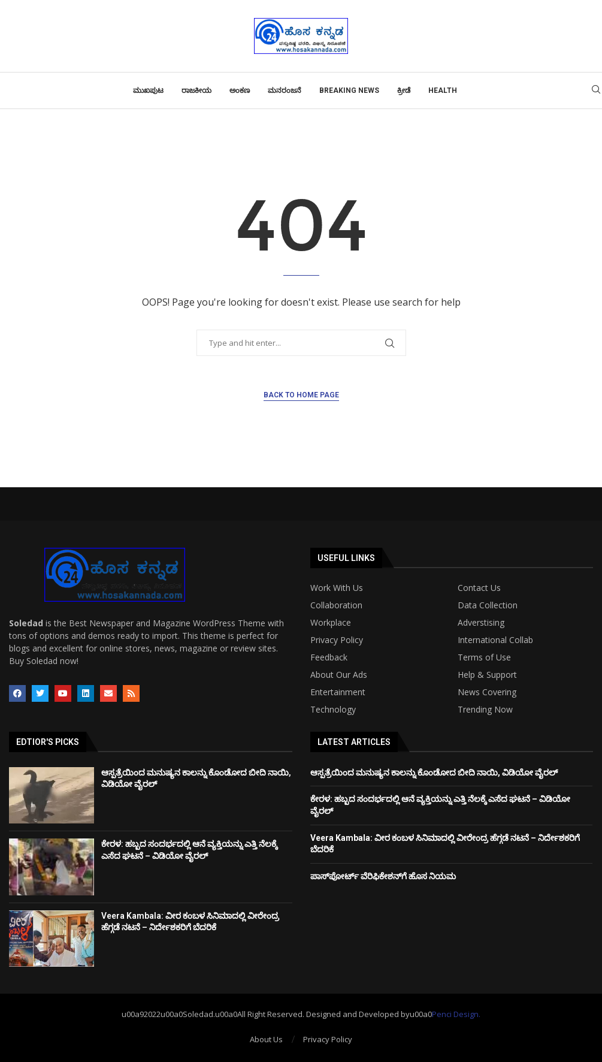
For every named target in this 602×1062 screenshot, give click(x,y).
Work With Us (336, 588)
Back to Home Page (301, 395)
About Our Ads (338, 675)
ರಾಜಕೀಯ (196, 90)
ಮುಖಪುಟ (148, 90)
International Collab (495, 640)
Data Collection (488, 605)
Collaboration (336, 605)
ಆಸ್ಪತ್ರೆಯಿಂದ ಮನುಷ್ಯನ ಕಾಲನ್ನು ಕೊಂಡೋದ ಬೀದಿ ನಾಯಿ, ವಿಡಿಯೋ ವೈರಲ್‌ (434, 772)
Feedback (328, 657)
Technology (333, 709)
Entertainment (337, 692)
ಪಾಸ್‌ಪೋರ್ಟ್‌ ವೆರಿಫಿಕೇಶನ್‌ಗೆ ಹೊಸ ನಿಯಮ (383, 876)
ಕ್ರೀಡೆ (403, 90)
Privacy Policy (336, 640)
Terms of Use (484, 657)
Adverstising (481, 623)
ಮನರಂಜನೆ (284, 90)
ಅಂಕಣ (239, 90)
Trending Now (485, 709)
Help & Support (487, 675)
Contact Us (479, 588)
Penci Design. (456, 1014)
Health (442, 90)
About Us (266, 1039)
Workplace (330, 623)
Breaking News (349, 90)
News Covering (487, 692)
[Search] (596, 90)
